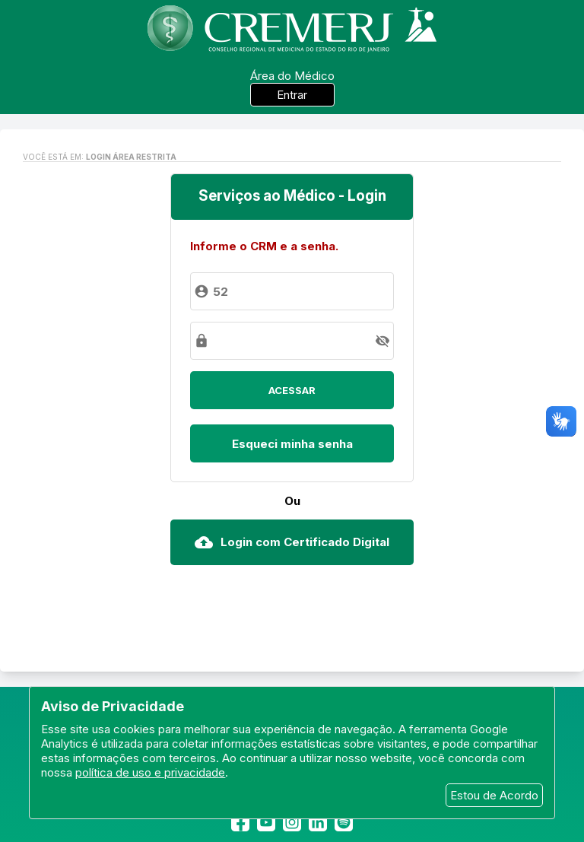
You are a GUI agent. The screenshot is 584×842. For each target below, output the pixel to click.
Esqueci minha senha (292, 444)
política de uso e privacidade (150, 772)
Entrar (292, 94)
